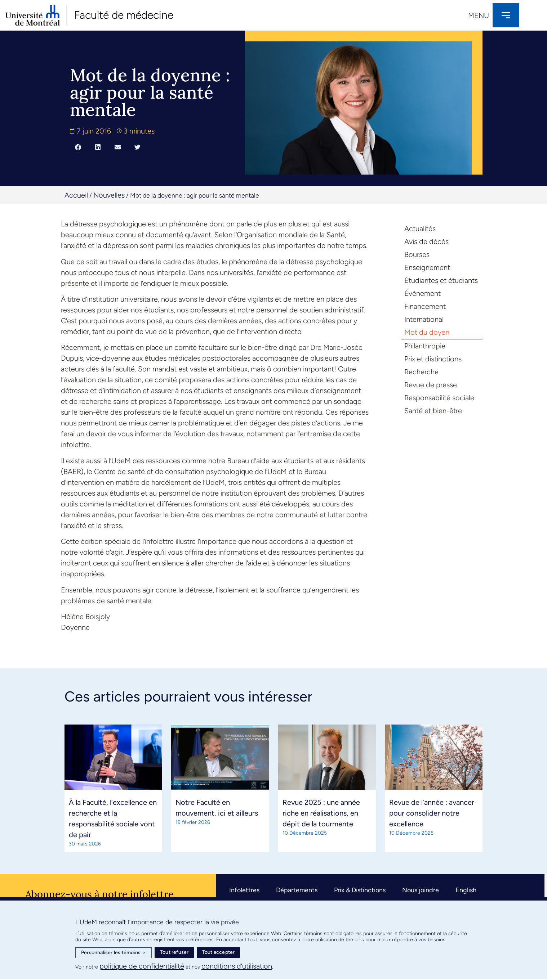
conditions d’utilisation (236, 966)
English (465, 890)
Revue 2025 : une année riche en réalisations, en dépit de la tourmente (321, 813)
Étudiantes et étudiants (441, 280)
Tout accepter (218, 952)
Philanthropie (424, 346)
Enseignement (427, 267)
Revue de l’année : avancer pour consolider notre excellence (431, 813)
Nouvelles (109, 195)
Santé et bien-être (433, 410)
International (424, 319)
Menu (478, 15)
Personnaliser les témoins (113, 952)
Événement (422, 293)
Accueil (76, 195)
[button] (78, 147)
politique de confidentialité (141, 966)
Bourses (417, 254)
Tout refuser (174, 952)
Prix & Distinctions (360, 890)
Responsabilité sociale (439, 397)
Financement (425, 306)
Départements (296, 890)
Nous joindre (420, 890)
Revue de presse (430, 384)
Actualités (420, 228)
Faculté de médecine (123, 15)
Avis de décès (426, 241)
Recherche (421, 371)
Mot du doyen (426, 332)
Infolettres (244, 890)
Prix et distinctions (433, 359)
